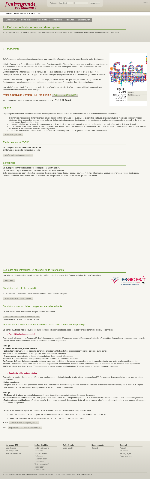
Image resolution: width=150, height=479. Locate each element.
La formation (39, 461)
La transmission (40, 459)
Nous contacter (126, 456)
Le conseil (38, 451)
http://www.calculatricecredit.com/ (18, 299)
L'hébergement (40, 456)
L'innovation (39, 467)
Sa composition (12, 451)
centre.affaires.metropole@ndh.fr (24, 423)
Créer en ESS (40, 470)
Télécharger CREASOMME (65, 95)
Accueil (8, 13)
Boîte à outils (19, 13)
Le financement (40, 453)
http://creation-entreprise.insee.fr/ (18, 155)
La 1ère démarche (41, 448)
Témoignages (125, 453)
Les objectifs (11, 448)
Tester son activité (41, 464)
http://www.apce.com (13, 135)
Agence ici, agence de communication (61, 474)
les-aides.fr (9, 280)
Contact (95, 448)
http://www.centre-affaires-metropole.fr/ (24, 428)
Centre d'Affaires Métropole (17, 410)
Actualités (124, 451)
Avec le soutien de (13, 453)
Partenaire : (54, 3)
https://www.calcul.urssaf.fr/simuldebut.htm (22, 317)
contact (145, 3)
